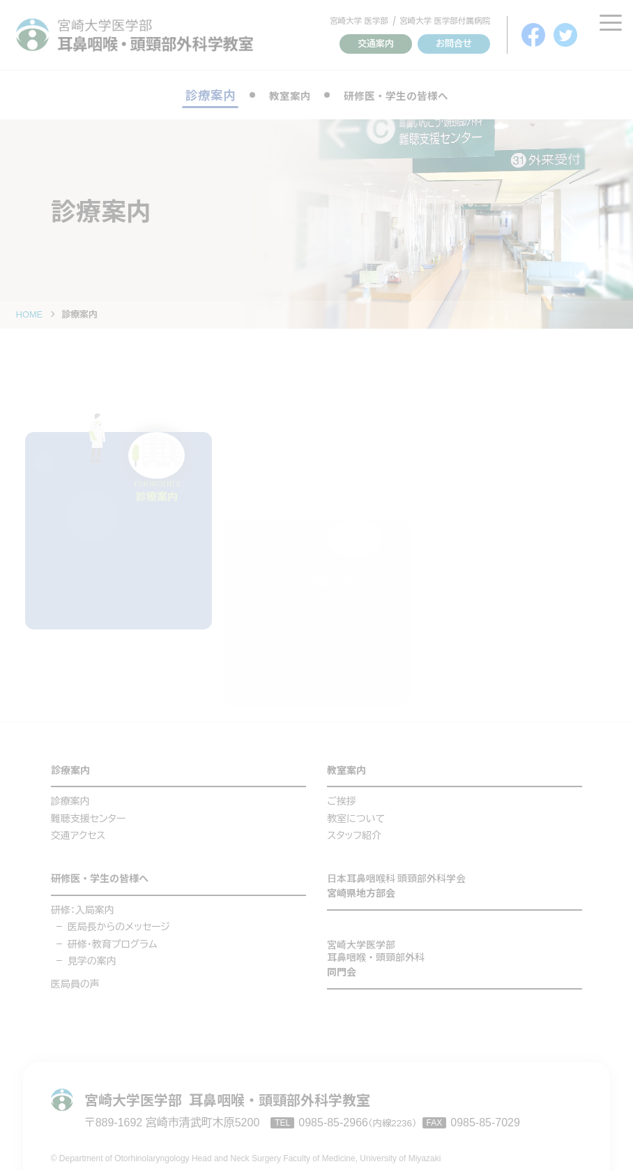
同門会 (454, 955)
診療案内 (76, 760)
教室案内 (279, 95)
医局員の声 (75, 979)
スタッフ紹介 (354, 827)
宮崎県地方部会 (454, 880)
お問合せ (454, 43)
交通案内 (376, 43)
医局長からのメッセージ (119, 921)
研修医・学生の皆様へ (401, 95)
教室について (356, 810)
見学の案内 (92, 956)
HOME (29, 314)
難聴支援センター (88, 810)
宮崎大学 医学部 (359, 21)
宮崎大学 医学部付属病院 (444, 21)
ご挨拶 (341, 793)
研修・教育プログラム (113, 939)
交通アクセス (78, 827)
